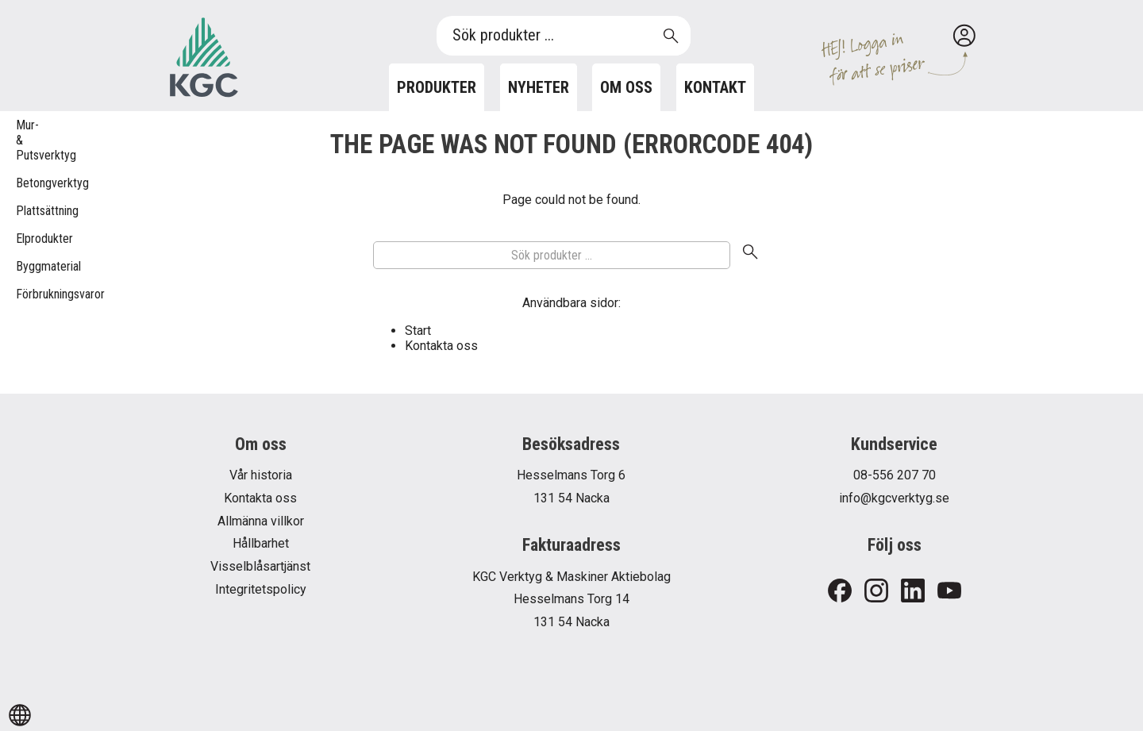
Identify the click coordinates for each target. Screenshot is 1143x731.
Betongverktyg (24, 182)
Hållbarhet (261, 543)
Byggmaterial (24, 266)
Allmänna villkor (260, 521)
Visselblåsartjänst (260, 566)
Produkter (436, 87)
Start (418, 330)
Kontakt (715, 87)
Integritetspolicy (260, 589)
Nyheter (538, 87)
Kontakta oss (441, 345)
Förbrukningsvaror (24, 294)
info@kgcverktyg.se (894, 498)
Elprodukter (24, 238)
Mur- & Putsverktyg (24, 140)
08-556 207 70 (894, 475)
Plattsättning (24, 210)
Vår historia (260, 475)
